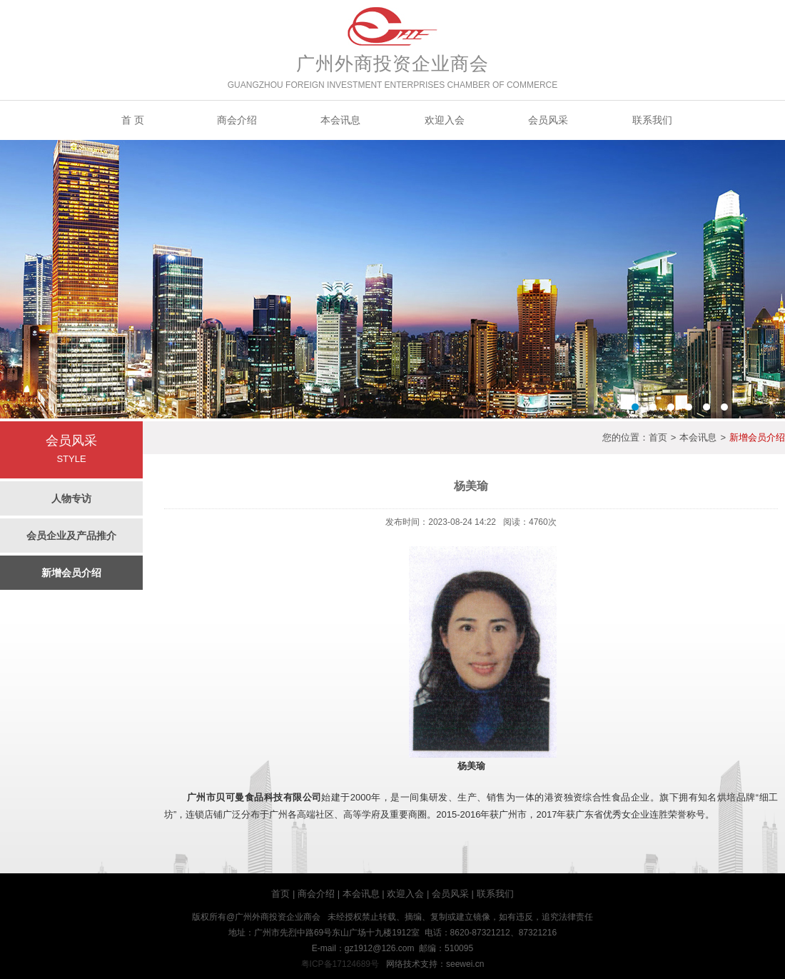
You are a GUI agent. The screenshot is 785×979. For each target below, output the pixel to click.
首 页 (132, 120)
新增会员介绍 (71, 572)
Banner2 (392, 279)
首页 (658, 437)
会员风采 (548, 120)
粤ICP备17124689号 (340, 964)
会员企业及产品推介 (71, 535)
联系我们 (652, 120)
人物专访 (71, 498)
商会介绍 (237, 120)
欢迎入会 (445, 120)
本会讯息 (340, 120)
